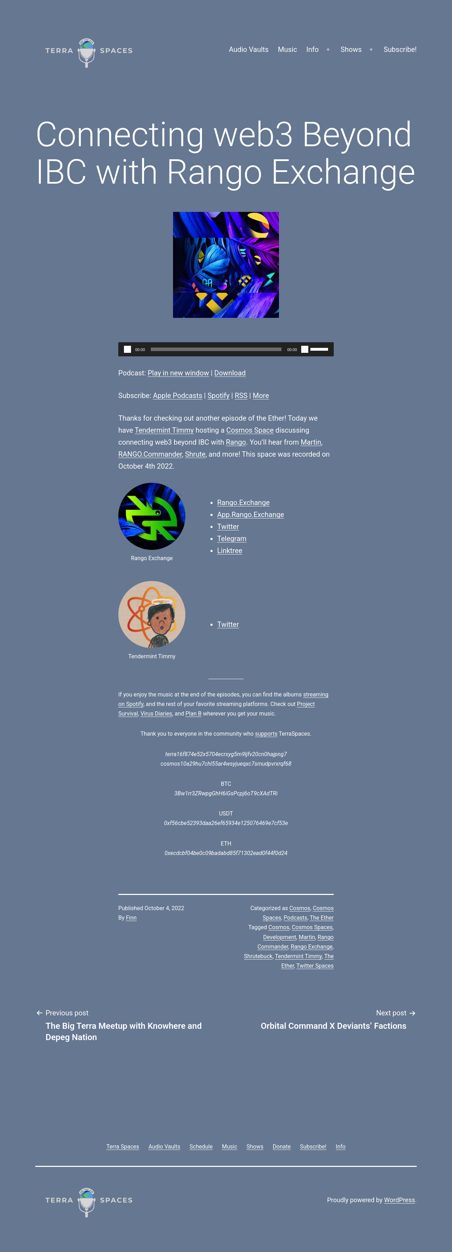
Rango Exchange (312, 946)
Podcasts (295, 917)
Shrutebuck (258, 956)
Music (287, 49)
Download (230, 373)
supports (266, 733)
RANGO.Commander (150, 454)
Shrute (195, 454)
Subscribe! (400, 49)
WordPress (399, 1200)
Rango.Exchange (243, 502)
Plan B (193, 713)
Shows (351, 49)
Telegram (231, 538)
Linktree (229, 550)
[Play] (127, 349)
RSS (241, 395)
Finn (131, 917)
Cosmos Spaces (312, 927)
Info (313, 49)
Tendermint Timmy (164, 430)
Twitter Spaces (315, 965)
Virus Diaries (156, 713)
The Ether (322, 917)
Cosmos (299, 908)
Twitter (228, 526)
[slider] (216, 349)
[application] (226, 349)
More (261, 395)
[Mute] (304, 349)
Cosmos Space (250, 430)
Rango (236, 442)
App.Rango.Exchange (250, 514)
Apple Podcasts (177, 395)
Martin (311, 442)
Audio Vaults (248, 49)
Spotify (219, 395)
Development (279, 937)
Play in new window (178, 373)
